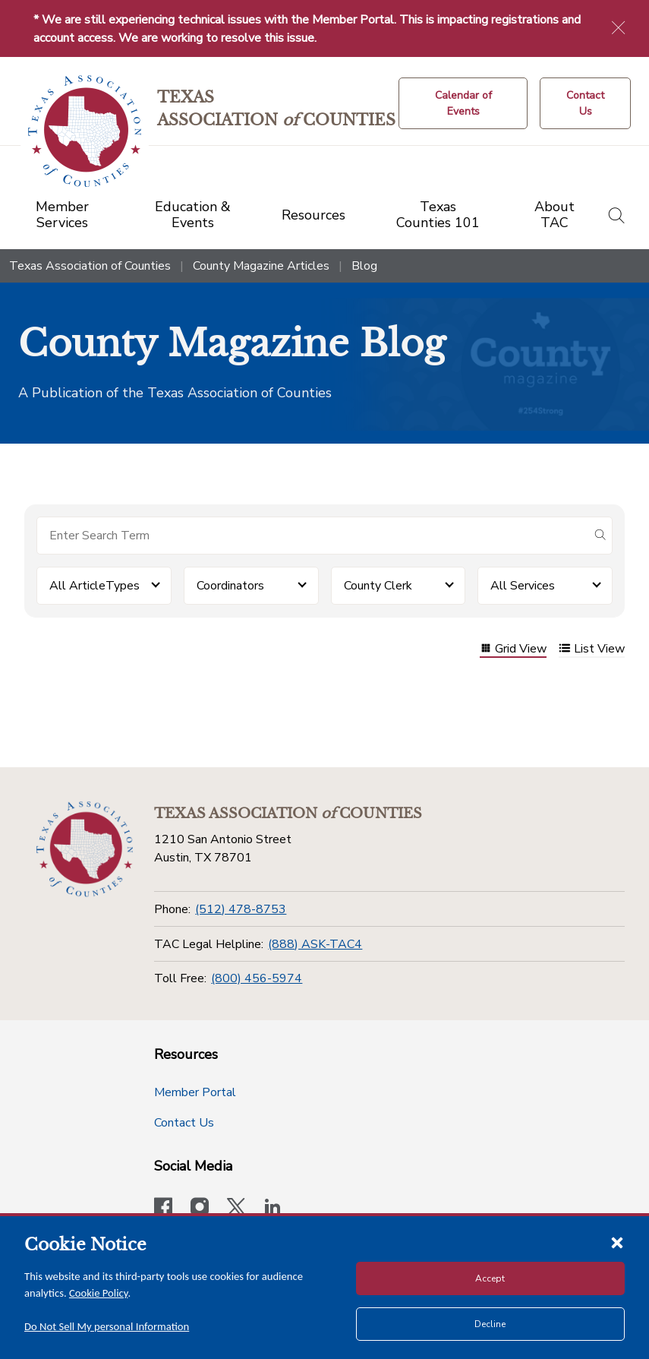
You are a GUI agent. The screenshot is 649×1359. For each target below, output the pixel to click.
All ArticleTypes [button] (94, 585)
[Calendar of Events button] (463, 103)
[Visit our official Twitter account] (236, 1208)
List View (592, 650)
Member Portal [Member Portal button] (195, 1092)
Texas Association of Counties (90, 266)
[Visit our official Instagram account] (200, 1208)
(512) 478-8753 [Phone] (240, 909)
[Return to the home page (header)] (84, 131)
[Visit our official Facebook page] (163, 1208)
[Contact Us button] (585, 103)
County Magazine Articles (261, 266)
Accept (490, 1278)
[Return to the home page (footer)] (84, 849)
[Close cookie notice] (617, 1242)
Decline (490, 1324)
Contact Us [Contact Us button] (184, 1122)
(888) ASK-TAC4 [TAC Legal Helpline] (315, 944)
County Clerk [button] (378, 585)
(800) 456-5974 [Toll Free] (256, 978)
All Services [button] (522, 585)
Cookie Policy (98, 1293)
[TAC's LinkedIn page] (272, 1208)
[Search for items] (312, 535)
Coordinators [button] (230, 585)
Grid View (513, 650)
